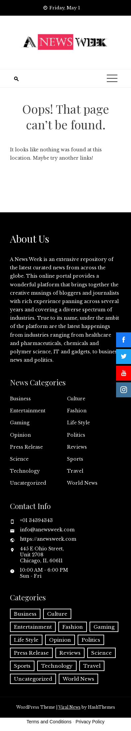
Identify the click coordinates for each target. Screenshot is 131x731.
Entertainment (27, 411)
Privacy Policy (90, 721)
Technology (25, 471)
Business (20, 399)
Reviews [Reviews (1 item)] (70, 653)
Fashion (77, 411)
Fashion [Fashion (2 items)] (72, 627)
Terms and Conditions (49, 721)
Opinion (20, 435)
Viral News (69, 707)
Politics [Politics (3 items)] (91, 640)
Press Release (26, 447)
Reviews (77, 447)
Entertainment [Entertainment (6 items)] (33, 627)
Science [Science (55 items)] (101, 653)
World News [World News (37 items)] (78, 679)
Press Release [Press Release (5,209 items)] (31, 653)
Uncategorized (28, 483)
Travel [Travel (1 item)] (91, 666)
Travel (75, 471)
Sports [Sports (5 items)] (22, 666)
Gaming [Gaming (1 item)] (104, 627)
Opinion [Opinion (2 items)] (60, 640)
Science (19, 459)
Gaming (20, 423)
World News (82, 483)
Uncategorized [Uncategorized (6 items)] (33, 679)
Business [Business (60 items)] (25, 614)
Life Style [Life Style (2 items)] (26, 640)
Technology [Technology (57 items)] (57, 666)
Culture (76, 399)
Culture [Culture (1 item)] (57, 614)
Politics (76, 435)
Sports (75, 459)
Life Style (78, 423)
